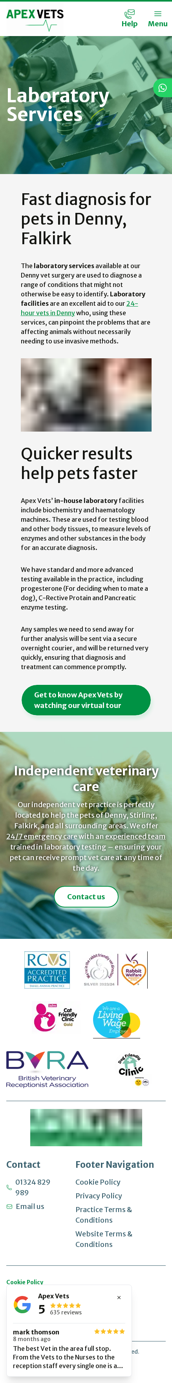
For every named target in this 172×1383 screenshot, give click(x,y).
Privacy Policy (98, 1195)
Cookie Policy (98, 1182)
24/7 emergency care (41, 836)
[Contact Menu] (129, 19)
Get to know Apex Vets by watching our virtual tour (78, 700)
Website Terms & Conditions (103, 1239)
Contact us (86, 896)
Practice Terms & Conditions (103, 1215)
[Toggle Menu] (158, 19)
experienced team (135, 836)
